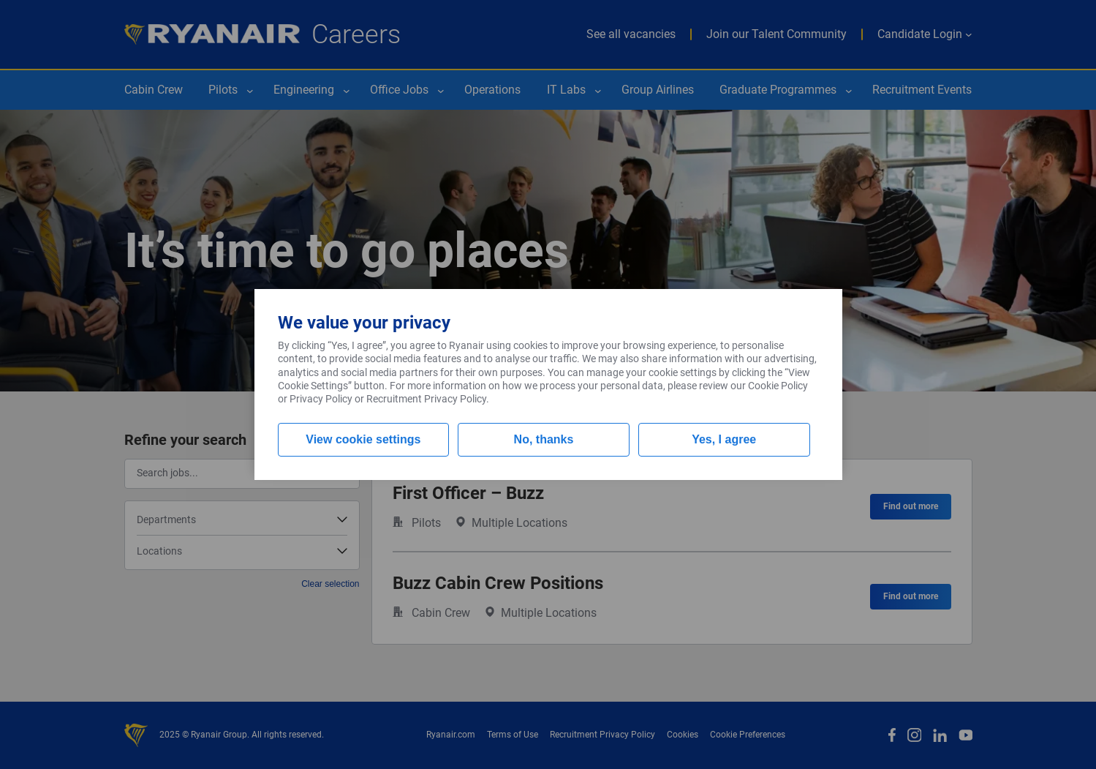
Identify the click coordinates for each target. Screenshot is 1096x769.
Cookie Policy (778, 385)
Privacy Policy (321, 399)
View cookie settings (363, 439)
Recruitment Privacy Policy (426, 399)
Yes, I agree (724, 439)
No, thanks (544, 439)
